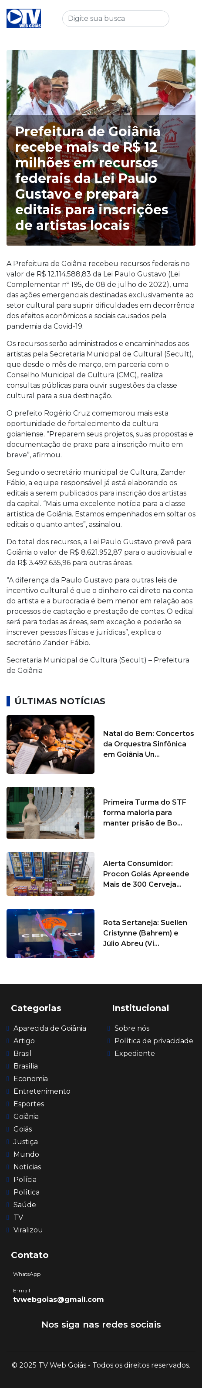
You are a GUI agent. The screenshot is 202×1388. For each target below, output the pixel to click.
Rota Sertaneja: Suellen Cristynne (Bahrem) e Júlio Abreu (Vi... (145, 933)
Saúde (24, 1205)
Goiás (22, 1129)
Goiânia (26, 1116)
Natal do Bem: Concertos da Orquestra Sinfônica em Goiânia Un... (148, 744)
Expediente (134, 1053)
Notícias (27, 1167)
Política (26, 1192)
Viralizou (28, 1230)
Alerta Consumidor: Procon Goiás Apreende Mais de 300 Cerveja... (146, 874)
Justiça (25, 1142)
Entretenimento (42, 1091)
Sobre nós (131, 1028)
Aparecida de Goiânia (49, 1028)
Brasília (25, 1066)
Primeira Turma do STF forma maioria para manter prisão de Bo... (144, 812)
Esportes (28, 1104)
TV (18, 1217)
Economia (30, 1079)
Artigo (24, 1041)
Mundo (26, 1154)
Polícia (25, 1179)
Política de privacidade (153, 1041)
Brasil (22, 1053)
